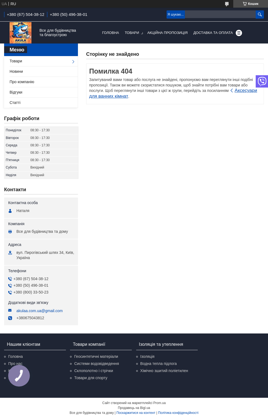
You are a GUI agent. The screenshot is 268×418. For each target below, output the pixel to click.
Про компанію (22, 82)
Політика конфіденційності (178, 413)
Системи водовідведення (96, 363)
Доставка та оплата (213, 33)
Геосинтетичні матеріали (96, 356)
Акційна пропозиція (167, 33)
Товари (132, 33)
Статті (15, 102)
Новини (16, 71)
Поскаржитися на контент (135, 413)
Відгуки (16, 92)
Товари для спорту (90, 378)
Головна (110, 33)
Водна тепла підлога (158, 363)
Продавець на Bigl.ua (134, 408)
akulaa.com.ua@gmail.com (39, 311)
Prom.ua (159, 403)
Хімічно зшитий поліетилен (164, 370)
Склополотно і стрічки (93, 370)
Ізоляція (147, 356)
